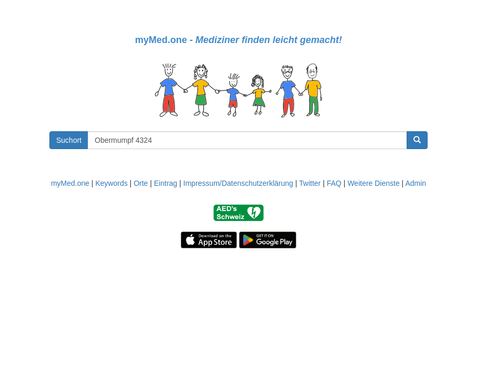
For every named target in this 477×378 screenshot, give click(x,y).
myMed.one (70, 183)
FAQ (334, 183)
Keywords (111, 183)
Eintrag (165, 183)
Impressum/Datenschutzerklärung (238, 183)
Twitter (309, 183)
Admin (415, 183)
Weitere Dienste (373, 183)
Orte (140, 183)
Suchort (68, 140)
